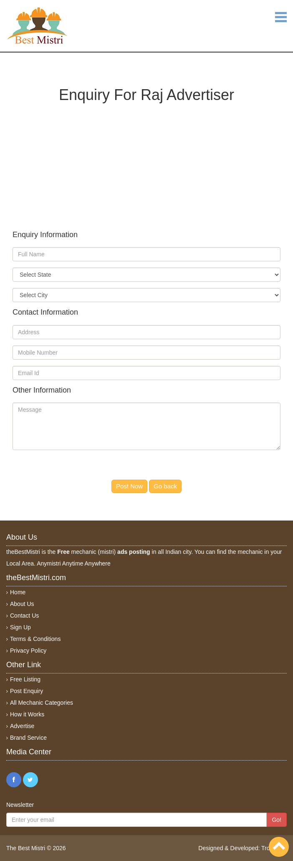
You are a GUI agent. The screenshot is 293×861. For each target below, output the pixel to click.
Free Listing (25, 679)
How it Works (27, 714)
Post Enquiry (26, 691)
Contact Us (24, 615)
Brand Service (28, 737)
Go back (165, 486)
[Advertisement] (146, 161)
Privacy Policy (28, 650)
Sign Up (20, 627)
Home (17, 592)
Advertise (22, 726)
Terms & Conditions (35, 639)
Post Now (129, 486)
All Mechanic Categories (41, 702)
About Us (22, 604)
